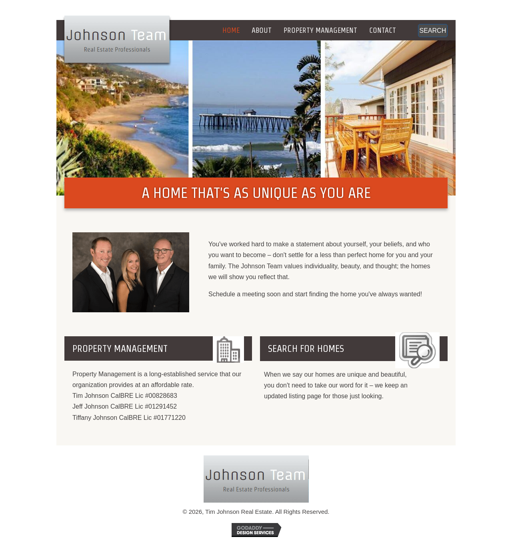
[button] (433, 30)
